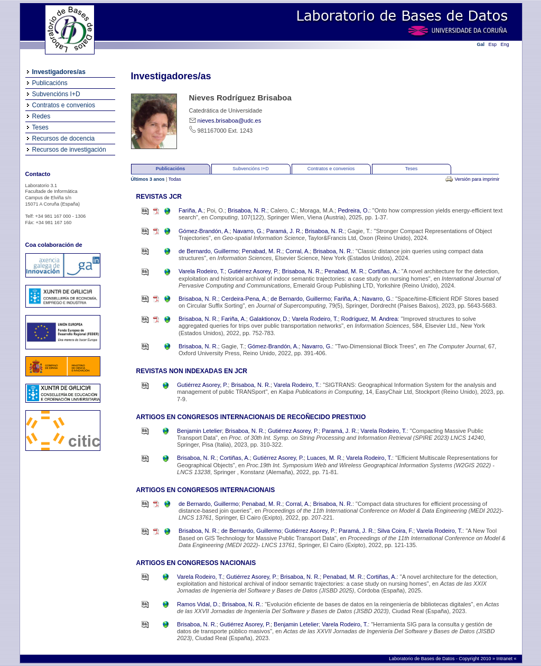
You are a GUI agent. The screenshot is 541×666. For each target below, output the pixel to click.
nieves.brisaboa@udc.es (230, 120)
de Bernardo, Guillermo (209, 251)
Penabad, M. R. (262, 251)
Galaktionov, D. (268, 319)
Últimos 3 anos (148, 179)
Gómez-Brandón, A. (204, 231)
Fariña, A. (191, 210)
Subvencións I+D (56, 94)
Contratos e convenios (63, 105)
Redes (41, 116)
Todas (175, 179)
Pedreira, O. (353, 210)
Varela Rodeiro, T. (202, 271)
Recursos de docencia (63, 138)
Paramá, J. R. (284, 231)
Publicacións (50, 83)
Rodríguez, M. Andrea (369, 319)
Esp (493, 44)
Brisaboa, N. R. (247, 210)
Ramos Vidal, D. (198, 604)
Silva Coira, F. (395, 531)
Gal (481, 44)
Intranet (505, 658)
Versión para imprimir (476, 179)
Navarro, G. (248, 231)
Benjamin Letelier (199, 431)
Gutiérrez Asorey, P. (253, 271)
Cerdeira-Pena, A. (244, 298)
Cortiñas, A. (383, 271)
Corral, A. (297, 251)
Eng (505, 44)
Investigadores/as (59, 72)
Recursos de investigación (69, 149)
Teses (40, 127)
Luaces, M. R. (325, 458)
